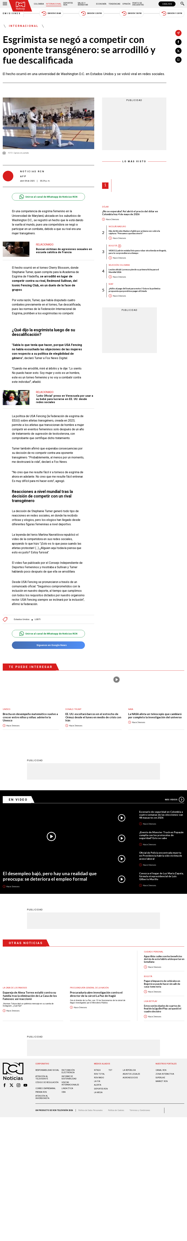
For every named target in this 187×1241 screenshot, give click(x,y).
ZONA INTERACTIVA (165, 1074)
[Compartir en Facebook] (178, 42)
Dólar (105, 207)
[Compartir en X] (178, 51)
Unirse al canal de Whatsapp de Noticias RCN (48, 197)
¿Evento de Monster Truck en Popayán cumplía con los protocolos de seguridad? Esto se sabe (161, 835)
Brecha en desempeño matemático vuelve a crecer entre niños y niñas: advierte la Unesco (30, 717)
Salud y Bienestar (83, 4)
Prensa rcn (41, 1092)
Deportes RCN (68, 4)
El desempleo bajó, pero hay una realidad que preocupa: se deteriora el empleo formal (50, 876)
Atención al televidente (41, 1077)
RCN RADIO (99, 1077)
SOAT (111, 284)
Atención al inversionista (42, 1097)
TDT (110, 1070)
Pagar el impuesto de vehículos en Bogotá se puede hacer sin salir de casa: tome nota (162, 983)
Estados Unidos (21, 619)
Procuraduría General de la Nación (89, 987)
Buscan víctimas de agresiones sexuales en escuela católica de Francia (64, 250)
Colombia (39, 4)
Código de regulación (46, 1082)
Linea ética (67, 1088)
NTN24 (97, 1070)
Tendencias (114, 4)
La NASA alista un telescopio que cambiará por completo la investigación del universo (155, 715)
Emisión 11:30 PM (172, 13)
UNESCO (6, 709)
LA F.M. (97, 1081)
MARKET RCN (162, 1081)
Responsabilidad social (47, 1070)
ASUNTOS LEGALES (131, 1074)
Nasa (130, 709)
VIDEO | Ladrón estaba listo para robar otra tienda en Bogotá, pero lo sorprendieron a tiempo (137, 251)
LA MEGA (98, 1092)
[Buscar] (182, 4)
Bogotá (113, 246)
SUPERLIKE (160, 1077)
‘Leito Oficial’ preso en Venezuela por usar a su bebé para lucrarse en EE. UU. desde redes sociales (64, 399)
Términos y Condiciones (139, 1110)
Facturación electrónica (68, 1071)
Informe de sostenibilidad (69, 1077)
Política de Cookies (116, 1110)
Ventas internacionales (70, 1083)
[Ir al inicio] (20, 6)
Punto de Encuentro (138, 4)
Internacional (53, 4)
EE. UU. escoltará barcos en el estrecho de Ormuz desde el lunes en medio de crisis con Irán (93, 717)
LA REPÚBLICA (129, 1070)
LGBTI (38, 619)
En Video (18, 799)
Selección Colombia (119, 265)
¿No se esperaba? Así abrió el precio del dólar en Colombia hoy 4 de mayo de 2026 (130, 213)
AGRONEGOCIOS (130, 1077)
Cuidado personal (153, 951)
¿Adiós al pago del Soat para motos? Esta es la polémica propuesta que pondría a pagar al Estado (134, 289)
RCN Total (99, 1074)
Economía (101, 4)
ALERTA (97, 1085)
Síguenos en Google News (48, 645)
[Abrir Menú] (5, 4)
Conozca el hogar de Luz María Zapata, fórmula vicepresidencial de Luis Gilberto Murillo (161, 876)
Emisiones (12, 13)
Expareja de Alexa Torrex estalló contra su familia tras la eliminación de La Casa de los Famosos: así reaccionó (30, 995)
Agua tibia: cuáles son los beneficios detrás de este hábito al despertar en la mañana (164, 959)
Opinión (126, 4)
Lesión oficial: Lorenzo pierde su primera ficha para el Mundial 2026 (134, 270)
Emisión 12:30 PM (91, 13)
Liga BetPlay (150, 1001)
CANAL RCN (167, 4)
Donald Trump (73, 709)
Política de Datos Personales (90, 1110)
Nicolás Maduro (117, 226)
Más (174, 799)
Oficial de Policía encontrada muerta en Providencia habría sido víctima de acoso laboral (160, 855)
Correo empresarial (45, 1088)
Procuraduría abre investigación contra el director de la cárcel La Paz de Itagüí (96, 994)
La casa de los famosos (15, 987)
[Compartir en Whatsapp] (178, 60)
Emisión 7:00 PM (131, 13)
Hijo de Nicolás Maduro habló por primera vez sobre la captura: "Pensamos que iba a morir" (134, 232)
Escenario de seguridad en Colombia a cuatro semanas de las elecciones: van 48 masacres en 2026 (161, 814)
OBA (64, 1092)
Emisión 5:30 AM (51, 13)
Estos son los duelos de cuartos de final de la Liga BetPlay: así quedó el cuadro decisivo (162, 1008)
